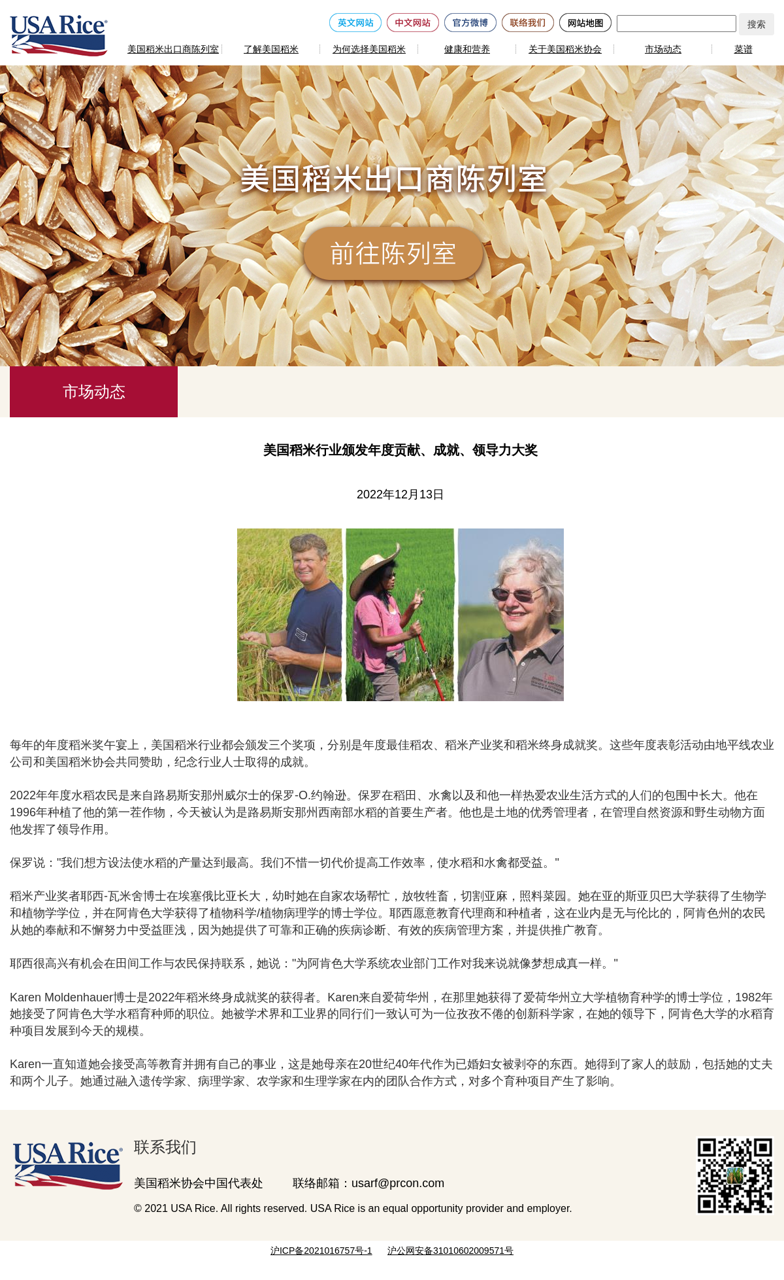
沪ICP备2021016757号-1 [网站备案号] (321, 1250)
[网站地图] (585, 21)
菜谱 (743, 49)
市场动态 (663, 49)
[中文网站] (413, 21)
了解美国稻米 (271, 49)
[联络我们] (528, 21)
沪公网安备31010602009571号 (450, 1250)
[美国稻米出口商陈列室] (62, 1163)
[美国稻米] (59, 35)
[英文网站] (355, 21)
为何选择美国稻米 (369, 49)
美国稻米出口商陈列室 (173, 49)
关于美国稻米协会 (565, 49)
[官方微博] (470, 21)
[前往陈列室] (395, 255)
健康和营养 (467, 49)
